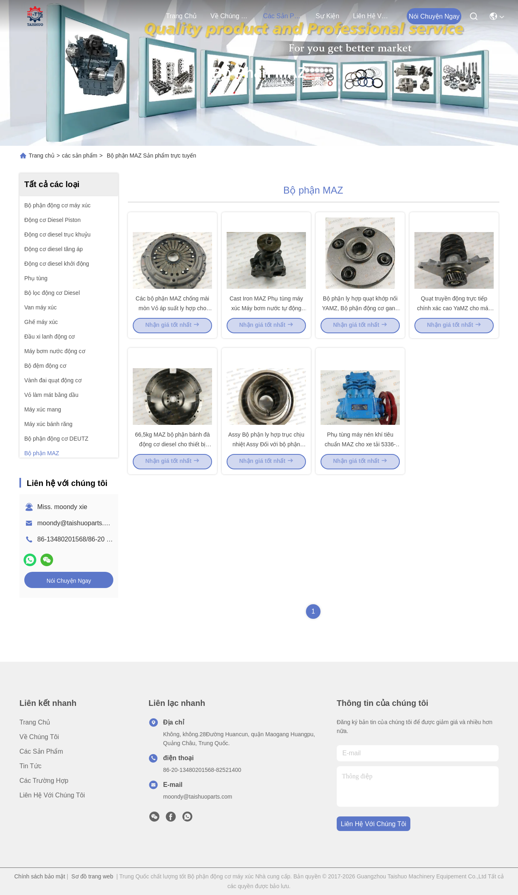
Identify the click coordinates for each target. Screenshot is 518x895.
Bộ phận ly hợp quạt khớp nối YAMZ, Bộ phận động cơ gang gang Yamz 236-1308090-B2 (360, 330)
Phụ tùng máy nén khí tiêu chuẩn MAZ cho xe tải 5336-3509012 (360, 488)
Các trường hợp (43, 780)
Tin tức (30, 766)
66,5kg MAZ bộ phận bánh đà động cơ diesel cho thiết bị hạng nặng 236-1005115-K (172, 488)
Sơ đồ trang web (92, 876)
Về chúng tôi (229, 16)
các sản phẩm (282, 16)
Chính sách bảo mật (39, 876)
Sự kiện (327, 16)
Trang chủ (181, 16)
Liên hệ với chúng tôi (372, 16)
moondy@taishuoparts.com (76, 523)
